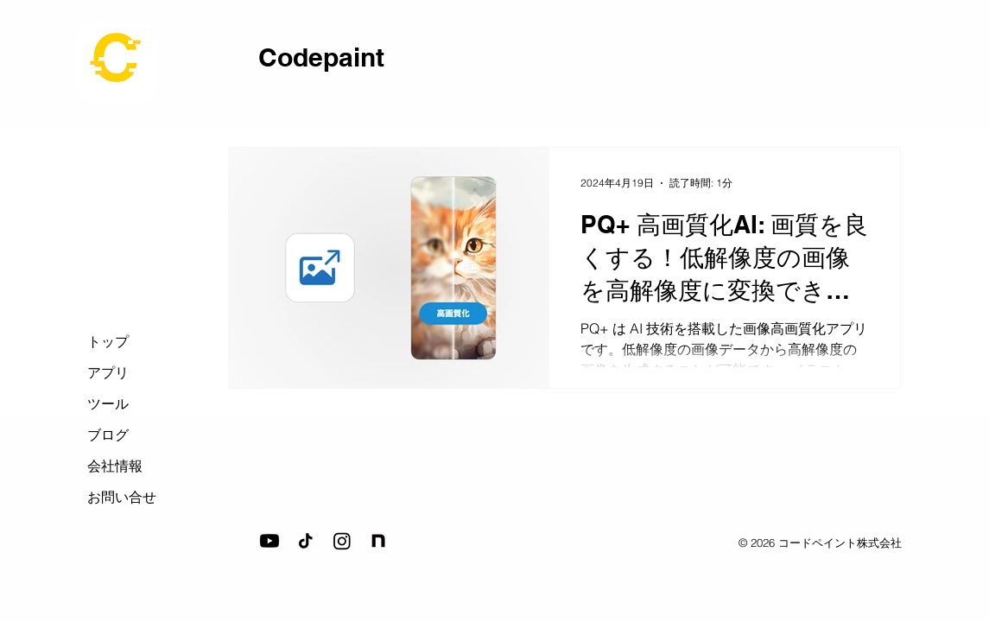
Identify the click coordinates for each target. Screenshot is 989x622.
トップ (108, 341)
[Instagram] (342, 541)
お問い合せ (121, 496)
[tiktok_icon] (306, 541)
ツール (108, 403)
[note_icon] (378, 541)
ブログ (108, 434)
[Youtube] (269, 541)
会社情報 (115, 465)
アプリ (108, 372)
